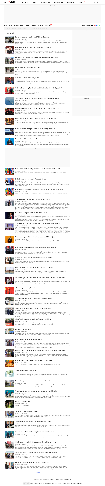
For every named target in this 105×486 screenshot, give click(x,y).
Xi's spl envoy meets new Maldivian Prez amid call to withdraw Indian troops (40, 278)
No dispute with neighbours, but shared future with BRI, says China (36, 57)
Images (19, 28)
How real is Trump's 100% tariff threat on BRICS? (31, 213)
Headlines (7, 28)
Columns (25, 28)
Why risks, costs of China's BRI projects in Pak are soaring (33, 298)
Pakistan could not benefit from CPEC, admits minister (33, 37)
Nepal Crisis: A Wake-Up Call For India (27, 67)
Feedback (64, 483)
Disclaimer (48, 483)
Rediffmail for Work (38, 479)
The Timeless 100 (67, 479)
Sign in (99, 1)
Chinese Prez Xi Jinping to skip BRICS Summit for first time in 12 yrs (37, 108)
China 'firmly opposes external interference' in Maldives (33, 319)
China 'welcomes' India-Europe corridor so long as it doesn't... (35, 267)
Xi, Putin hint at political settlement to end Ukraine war (33, 308)
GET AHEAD (41, 25)
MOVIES (22, 25)
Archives (44, 28)
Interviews (32, 28)
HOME (5, 25)
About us (69, 483)
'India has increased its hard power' (26, 411)
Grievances (79, 483)
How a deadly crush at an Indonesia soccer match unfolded (34, 381)
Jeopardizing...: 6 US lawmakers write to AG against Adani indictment (37, 223)
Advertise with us (42, 483)
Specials (38, 28)
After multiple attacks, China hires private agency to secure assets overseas (40, 288)
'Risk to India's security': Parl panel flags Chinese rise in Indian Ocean (37, 98)
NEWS (10, 25)
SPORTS (34, 25)
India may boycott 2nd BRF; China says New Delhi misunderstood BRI (37, 169)
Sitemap (59, 483)
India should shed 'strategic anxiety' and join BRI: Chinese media (36, 247)
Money (34, 2)
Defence (14, 28)
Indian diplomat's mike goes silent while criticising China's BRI (35, 129)
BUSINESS (16, 25)
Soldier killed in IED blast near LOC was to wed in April (32, 199)
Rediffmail (25, 2)
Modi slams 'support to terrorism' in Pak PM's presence (33, 47)
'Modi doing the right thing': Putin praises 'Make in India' (33, 422)
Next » (38, 472)
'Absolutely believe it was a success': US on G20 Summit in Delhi (36, 452)
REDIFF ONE (48, 25)
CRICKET (28, 25)
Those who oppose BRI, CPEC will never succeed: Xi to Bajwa (35, 237)
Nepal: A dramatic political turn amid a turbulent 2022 (32, 462)
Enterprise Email (45, 2)
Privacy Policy (54, 483)
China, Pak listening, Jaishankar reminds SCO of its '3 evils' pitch (36, 118)
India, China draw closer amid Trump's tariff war (30, 179)
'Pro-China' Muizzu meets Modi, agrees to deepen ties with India (36, 391)
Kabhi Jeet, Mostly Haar (23, 329)
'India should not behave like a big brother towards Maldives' (34, 432)
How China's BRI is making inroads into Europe (30, 139)
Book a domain (46, 479)
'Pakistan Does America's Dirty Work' (27, 78)
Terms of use (74, 483)
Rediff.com (35, 483)
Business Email (58, 2)
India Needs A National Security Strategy (28, 339)
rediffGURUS (70, 2)
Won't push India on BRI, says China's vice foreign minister (33, 257)
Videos (61, 479)
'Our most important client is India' (26, 371)
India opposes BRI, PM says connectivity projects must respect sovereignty (39, 189)
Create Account (97, 2)
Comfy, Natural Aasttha (22, 401)
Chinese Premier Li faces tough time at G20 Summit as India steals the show (40, 350)
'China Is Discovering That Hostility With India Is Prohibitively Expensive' (38, 88)
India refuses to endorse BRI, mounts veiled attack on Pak (34, 360)
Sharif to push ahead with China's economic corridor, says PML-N (36, 442)
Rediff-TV (81, 2)
